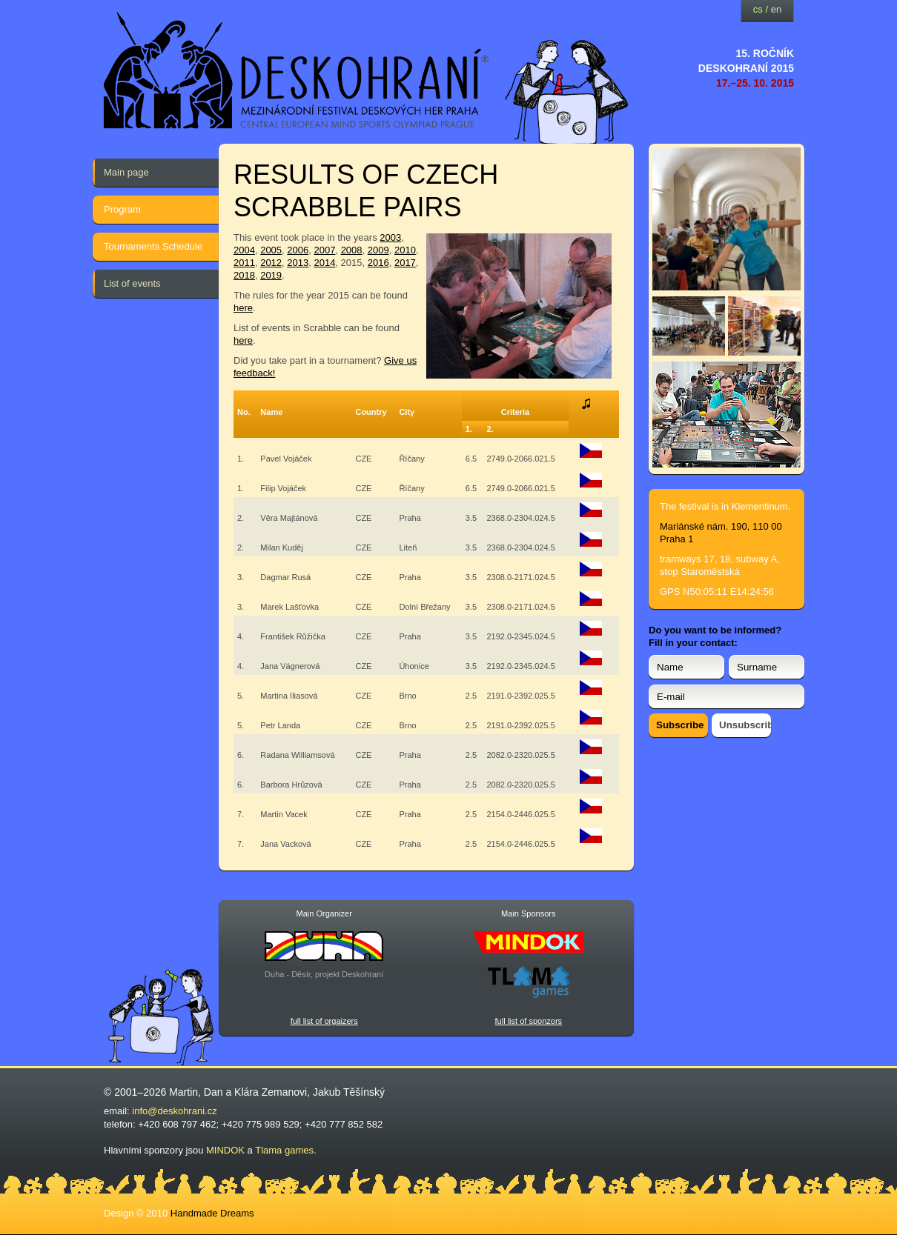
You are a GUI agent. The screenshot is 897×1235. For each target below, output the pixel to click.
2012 (271, 262)
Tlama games (284, 1150)
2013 (297, 262)
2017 (405, 262)
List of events (132, 283)
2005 (271, 250)
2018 (244, 275)
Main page (126, 172)
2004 (244, 250)
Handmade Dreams (212, 1213)
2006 (297, 250)
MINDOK (225, 1150)
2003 (390, 237)
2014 (324, 262)
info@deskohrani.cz (174, 1110)
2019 (271, 275)
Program (122, 209)
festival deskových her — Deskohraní (296, 70)
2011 (244, 262)
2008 (352, 250)
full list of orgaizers (324, 1020)
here (243, 307)
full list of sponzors (528, 1020)
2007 (324, 250)
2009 (378, 250)
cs (758, 9)
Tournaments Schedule (153, 246)
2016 (378, 262)
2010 (405, 250)
